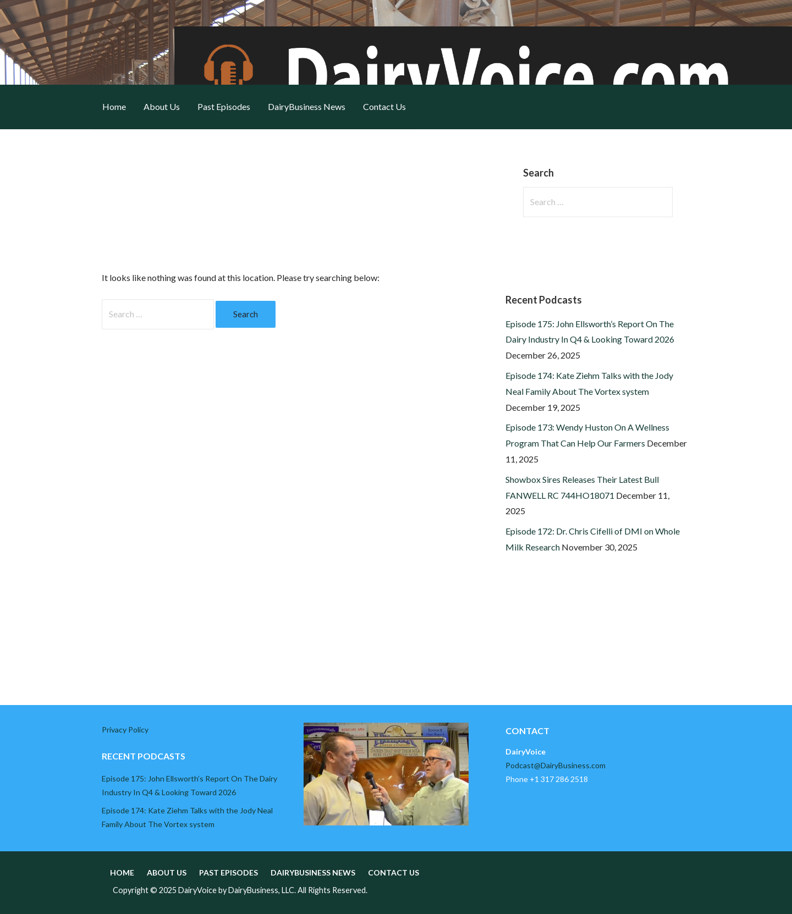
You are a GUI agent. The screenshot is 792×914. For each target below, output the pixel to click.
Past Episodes (223, 106)
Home (114, 106)
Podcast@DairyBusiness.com (555, 765)
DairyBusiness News (306, 106)
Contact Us (384, 106)
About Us (162, 106)
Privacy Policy (125, 729)
